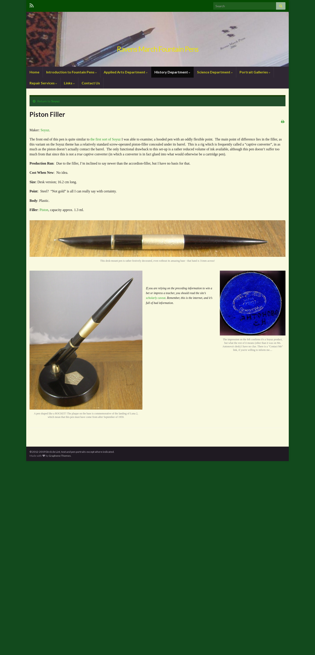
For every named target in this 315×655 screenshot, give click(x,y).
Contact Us (91, 83)
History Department (172, 72)
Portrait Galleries (255, 72)
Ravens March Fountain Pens (157, 49)
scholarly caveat (155, 298)
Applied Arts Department (126, 72)
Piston (44, 210)
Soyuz (55, 101)
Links (69, 83)
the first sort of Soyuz (105, 139)
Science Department (215, 72)
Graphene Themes (60, 455)
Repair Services (43, 83)
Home (34, 72)
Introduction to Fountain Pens (71, 72)
